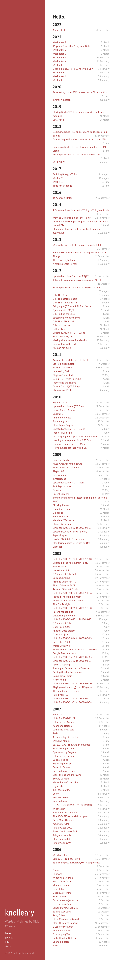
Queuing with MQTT (63, 310)
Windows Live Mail (63, 877)
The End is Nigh (61, 604)
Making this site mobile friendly (70, 340)
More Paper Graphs (63, 425)
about (8, 946)
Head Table (59, 889)
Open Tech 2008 (61, 627)
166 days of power (62, 486)
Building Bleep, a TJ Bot (65, 174)
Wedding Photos (61, 855)
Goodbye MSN (60, 797)
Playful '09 (58, 471)
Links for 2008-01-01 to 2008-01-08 (72, 702)
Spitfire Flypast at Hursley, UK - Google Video (76, 862)
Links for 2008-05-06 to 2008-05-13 (72, 657)
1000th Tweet (60, 566)
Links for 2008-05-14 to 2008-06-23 (72, 638)
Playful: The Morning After (67, 596)
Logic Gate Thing (62, 509)
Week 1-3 (58, 182)
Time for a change (62, 185)
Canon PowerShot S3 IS (65, 907)
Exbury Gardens (61, 778)
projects (9, 937)
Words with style (61, 645)
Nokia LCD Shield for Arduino (68, 539)
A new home (59, 679)
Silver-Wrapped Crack (64, 748)
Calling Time (59, 329)
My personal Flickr (62, 390)
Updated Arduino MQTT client (68, 482)
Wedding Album (61, 741)
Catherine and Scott (63, 729)
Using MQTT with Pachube (67, 379)
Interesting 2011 (62, 371)
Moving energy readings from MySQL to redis (77, 287)
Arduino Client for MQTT (66, 581)
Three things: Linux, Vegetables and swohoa (76, 649)
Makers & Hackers (62, 524)
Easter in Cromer (61, 767)
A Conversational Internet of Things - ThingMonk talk (81, 210)
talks (7, 942)
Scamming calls (61, 421)
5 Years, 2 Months (62, 892)
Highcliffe (58, 786)
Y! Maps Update (61, 885)
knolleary (19, 913)
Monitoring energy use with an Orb (71, 543)
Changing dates (61, 941)
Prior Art (57, 874)
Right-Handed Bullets (64, 938)
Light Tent (58, 546)
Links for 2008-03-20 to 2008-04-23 (72, 660)
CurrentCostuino (61, 577)
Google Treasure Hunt (64, 653)
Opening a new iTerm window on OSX (73, 68)
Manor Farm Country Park (66, 782)
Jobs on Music (60, 801)
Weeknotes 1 (59, 76)
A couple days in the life (65, 737)
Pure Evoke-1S (60, 694)
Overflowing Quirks (63, 904)
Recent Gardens (61, 494)
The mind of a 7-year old (66, 691)
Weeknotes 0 (59, 80)
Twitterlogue (59, 478)
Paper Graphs (60, 535)
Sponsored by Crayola (64, 752)
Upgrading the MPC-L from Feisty (70, 562)
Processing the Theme (64, 382)
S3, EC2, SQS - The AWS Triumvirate (71, 744)
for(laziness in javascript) (66, 900)
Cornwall (57, 490)
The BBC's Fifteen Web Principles (70, 816)
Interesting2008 (61, 642)
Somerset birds (61, 460)
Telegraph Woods (62, 835)
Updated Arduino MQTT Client (69, 332)
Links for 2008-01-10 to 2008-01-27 (72, 698)
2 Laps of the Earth (63, 926)
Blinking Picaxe (61, 505)
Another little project (64, 630)
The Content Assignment (66, 467)
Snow (56, 793)
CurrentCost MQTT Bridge (66, 386)
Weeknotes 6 (59, 53)
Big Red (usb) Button (64, 363)
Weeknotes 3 (59, 65)
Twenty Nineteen (62, 99)
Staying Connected (63, 375)
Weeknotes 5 (59, 57)
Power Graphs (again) (64, 410)
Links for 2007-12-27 (64, 718)
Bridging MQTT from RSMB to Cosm (72, 306)
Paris (55, 733)
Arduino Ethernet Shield (65, 589)
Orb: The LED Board (63, 321)
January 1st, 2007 (62, 842)
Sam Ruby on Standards (65, 812)
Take (55, 945)
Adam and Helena (62, 725)
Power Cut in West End (65, 831)
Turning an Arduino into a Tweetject (72, 668)
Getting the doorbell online (67, 672)
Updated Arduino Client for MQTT (71, 276)
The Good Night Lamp (64, 260)
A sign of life (59, 30)
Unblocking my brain (64, 615)
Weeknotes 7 (59, 50)
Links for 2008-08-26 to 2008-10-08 (72, 608)
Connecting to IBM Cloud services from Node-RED (79, 139)
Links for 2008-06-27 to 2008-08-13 (72, 619)
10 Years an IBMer (62, 367)
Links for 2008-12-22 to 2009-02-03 (72, 527)
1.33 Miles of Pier (62, 790)
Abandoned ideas (62, 417)
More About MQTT (62, 336)
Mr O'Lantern (60, 896)
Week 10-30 (59, 162)
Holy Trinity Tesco (62, 516)
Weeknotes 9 (59, 42)
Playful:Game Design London (68, 600)
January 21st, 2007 (62, 827)
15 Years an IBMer (62, 197)
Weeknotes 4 (59, 61)
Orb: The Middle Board (65, 302)
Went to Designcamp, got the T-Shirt (72, 217)
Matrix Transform (62, 881)
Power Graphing (61, 664)
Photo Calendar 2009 (64, 585)
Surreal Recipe (60, 759)
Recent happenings (63, 611)
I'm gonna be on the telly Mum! (69, 444)
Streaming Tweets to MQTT (67, 317)
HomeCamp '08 (61, 570)
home (8, 933)
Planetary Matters (62, 930)
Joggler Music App (62, 432)
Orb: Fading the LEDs (64, 314)
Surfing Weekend (62, 911)
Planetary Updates (62, 839)
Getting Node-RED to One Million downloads (77, 154)
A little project (60, 634)
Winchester (59, 808)
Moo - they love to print (65, 923)
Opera (56, 870)
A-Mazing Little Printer (65, 263)
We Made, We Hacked (64, 520)
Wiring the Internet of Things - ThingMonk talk (77, 245)
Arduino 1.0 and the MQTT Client (70, 360)
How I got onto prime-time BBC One (72, 440)
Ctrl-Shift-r (58, 119)
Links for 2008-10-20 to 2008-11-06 (72, 593)
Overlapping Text (62, 934)
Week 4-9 (58, 178)
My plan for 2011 (62, 402)
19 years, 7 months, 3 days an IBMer (72, 46)
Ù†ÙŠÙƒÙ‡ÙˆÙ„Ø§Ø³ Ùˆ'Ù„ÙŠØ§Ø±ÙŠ (73, 805)
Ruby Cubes (59, 915)
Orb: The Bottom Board (65, 298)
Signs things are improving (67, 774)
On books (58, 512)
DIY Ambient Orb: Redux (66, 574)
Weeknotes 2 (59, 72)
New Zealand (60, 475)
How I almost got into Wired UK (70, 447)
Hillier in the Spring (63, 756)
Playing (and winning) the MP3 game (72, 687)
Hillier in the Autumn (64, 722)
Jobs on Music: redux (64, 771)
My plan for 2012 (62, 347)
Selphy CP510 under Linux (67, 858)
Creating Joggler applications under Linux (75, 436)
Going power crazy (62, 676)
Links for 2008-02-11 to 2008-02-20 (72, 683)
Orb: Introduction (62, 325)
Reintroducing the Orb (64, 344)
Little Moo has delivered (66, 919)
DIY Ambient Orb (62, 623)
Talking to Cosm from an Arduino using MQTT (77, 280)
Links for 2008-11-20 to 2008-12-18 (72, 559)
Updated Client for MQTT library (70, 531)
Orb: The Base (60, 295)
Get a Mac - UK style (63, 820)
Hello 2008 (59, 714)
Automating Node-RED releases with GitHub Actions (80, 92)
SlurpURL (58, 413)
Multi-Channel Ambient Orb (67, 463)
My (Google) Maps (62, 763)
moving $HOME (61, 823)
